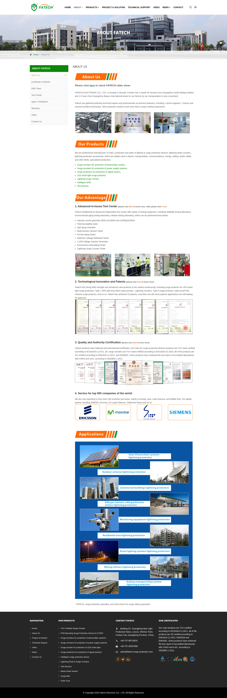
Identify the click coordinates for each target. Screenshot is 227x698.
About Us (35, 75)
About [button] (78, 7)
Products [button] (92, 7)
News (34, 652)
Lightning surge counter (88, 179)
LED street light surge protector (91, 175)
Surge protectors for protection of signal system (98, 172)
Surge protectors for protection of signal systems (81, 652)
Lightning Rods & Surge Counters (75, 662)
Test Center (36, 95)
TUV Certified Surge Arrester (73, 628)
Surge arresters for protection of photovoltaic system (101, 165)
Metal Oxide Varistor (69, 671)
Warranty (35, 108)
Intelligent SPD (84, 183)
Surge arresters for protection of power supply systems (102, 168)
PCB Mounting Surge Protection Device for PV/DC (82, 633)
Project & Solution (113, 7)
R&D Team (36, 88)
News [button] (166, 7)
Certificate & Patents (40, 82)
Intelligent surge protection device (75, 657)
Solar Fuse (65, 681)
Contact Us (36, 121)
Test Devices (66, 666)
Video (156, 7)
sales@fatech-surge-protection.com (136, 652)
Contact (178, 7)
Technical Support (139, 7)
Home (68, 7)
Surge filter (65, 676)
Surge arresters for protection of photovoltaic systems (83, 638)
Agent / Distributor (39, 102)
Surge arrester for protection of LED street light (80, 647)
